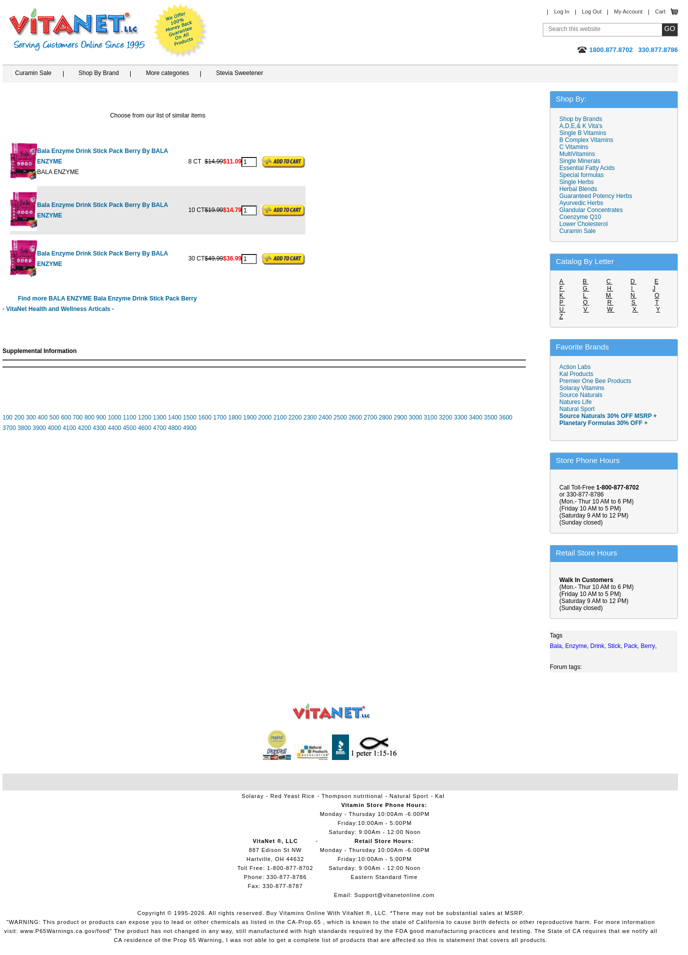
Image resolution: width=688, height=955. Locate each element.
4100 (69, 428)
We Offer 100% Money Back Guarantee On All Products (180, 31)
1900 (250, 417)
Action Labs (575, 367)
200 (19, 417)
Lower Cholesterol (583, 224)
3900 (39, 428)
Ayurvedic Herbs (581, 203)
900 (101, 417)
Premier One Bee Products (595, 381)
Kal (440, 796)
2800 (385, 417)
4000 (54, 428)
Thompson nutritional (352, 796)
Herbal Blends (578, 189)
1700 (220, 417)
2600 (355, 417)
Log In (561, 11)
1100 (129, 417)
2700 (370, 417)
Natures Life (575, 402)
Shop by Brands (583, 119)
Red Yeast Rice (292, 796)
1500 (190, 417)
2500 (340, 417)
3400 (476, 417)
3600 (506, 417)
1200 (144, 417)
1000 (114, 417)
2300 (310, 417)
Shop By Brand (99, 73)
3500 (491, 417)
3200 (445, 417)
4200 (84, 428)
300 (31, 417)
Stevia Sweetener (239, 73)
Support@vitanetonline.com (394, 895)
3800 (24, 428)
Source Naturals (580, 395)
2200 (295, 417)
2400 (325, 417)
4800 (175, 428)
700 (78, 417)
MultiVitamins (577, 154)
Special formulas (581, 175)
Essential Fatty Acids (587, 168)
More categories (167, 73)
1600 (205, 417)
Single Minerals (579, 161)
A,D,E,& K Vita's (580, 126)
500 (55, 417)
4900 (190, 428)
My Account (628, 11)
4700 (159, 428)
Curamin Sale (33, 73)
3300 (460, 417)
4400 (114, 428)
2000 (265, 417)
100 (8, 417)
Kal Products (576, 374)
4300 (99, 428)
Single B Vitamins (582, 133)
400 (43, 417)
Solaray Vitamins (581, 388)
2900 (400, 417)
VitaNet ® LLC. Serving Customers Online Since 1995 (77, 29)
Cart (660, 11)
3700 (9, 428)
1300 (160, 417)
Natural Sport (577, 409)
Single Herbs (576, 182)
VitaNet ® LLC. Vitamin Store (332, 712)
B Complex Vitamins (586, 140)
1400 (175, 417)
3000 (415, 417)
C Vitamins (573, 147)
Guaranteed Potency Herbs (595, 196)
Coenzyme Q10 (580, 217)
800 (90, 417)
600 (66, 417)
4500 (129, 428)
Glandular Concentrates (591, 210)
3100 (430, 417)
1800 (235, 417)
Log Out (591, 11)
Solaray (252, 796)
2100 (280, 417)
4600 (144, 428)
